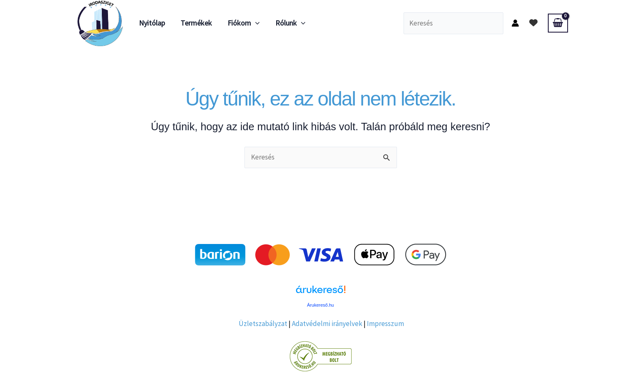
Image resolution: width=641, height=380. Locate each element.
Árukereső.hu (320, 305)
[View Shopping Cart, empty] (558, 23)
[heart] (533, 22)
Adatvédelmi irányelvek (327, 323)
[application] (253, 23)
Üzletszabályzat (263, 323)
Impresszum (385, 323)
